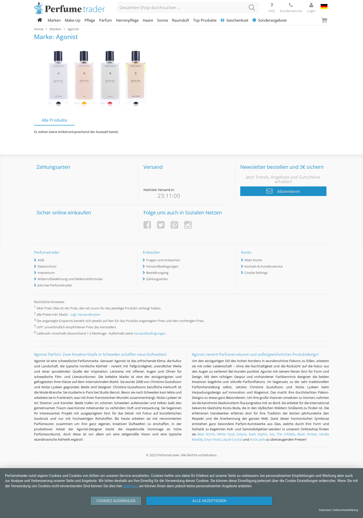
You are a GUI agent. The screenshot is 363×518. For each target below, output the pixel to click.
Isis (271, 434)
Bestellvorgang (157, 272)
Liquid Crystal (232, 439)
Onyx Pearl (212, 439)
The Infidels (286, 434)
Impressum (46, 272)
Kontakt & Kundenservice (264, 266)
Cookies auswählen (116, 501)
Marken (54, 20)
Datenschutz (47, 266)
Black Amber (307, 434)
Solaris (241, 434)
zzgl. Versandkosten (85, 314)
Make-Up (72, 20)
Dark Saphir (258, 434)
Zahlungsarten (157, 279)
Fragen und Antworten (163, 260)
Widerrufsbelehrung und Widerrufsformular (70, 279)
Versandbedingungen (162, 266)
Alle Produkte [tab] (54, 120)
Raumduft (180, 20)
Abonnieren (283, 191)
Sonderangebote (269, 20)
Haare (148, 20)
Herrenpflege (127, 20)
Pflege (89, 20)
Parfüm (105, 20)
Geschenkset (234, 20)
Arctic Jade (257, 439)
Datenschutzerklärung (346, 510)
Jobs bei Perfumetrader (55, 285)
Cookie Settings (256, 272)
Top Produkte (205, 20)
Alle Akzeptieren (209, 501)
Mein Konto (253, 260)
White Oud (225, 434)
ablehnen (130, 486)
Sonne (162, 20)
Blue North (206, 434)
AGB (41, 260)
